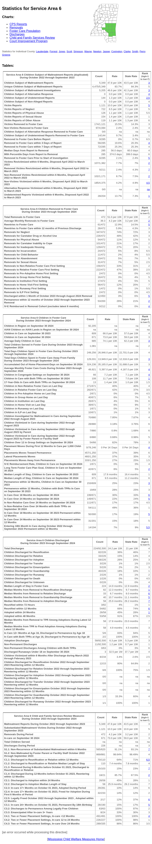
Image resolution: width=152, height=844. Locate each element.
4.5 (148, 182)
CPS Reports (18, 24)
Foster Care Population (25, 31)
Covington (116, 51)
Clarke (127, 51)
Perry (142, 51)
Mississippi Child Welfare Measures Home (76, 839)
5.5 (148, 527)
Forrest (53, 51)
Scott (69, 51)
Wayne (88, 51)
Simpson (78, 51)
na (148, 189)
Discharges (17, 34)
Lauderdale (42, 51)
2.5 (148, 97)
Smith (135, 51)
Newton (97, 51)
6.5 (148, 759)
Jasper (106, 51)
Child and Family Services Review (32, 37)
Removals (16, 27)
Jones (62, 51)
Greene (6, 54)
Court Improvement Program (29, 41)
